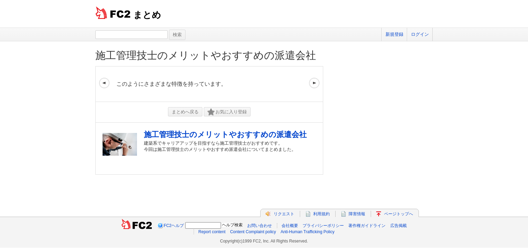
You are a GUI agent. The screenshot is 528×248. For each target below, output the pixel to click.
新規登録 (394, 34)
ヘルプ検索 (232, 225)
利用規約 (321, 213)
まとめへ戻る (185, 111)
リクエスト (284, 213)
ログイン (420, 34)
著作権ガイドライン (367, 225)
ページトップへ (398, 213)
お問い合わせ (259, 225)
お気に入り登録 (227, 112)
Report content (211, 231)
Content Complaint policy (253, 231)
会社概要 (290, 225)
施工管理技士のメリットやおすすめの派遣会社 (205, 55)
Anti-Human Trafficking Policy (308, 231)
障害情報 (357, 213)
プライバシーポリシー (323, 225)
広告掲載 (398, 225)
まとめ (147, 15)
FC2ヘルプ (174, 225)
